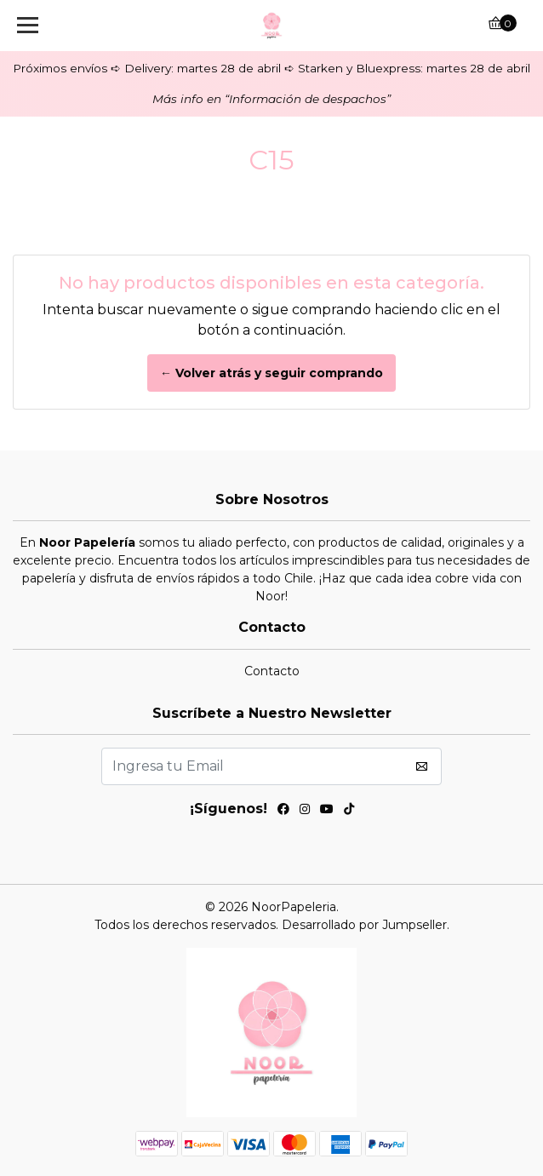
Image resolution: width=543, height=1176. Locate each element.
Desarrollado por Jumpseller (364, 924)
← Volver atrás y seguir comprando (271, 373)
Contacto (272, 671)
